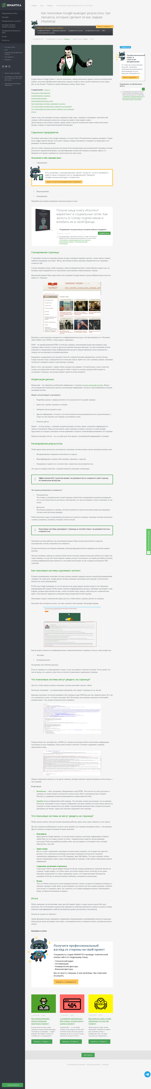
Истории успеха (10, 47)
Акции (4, 36)
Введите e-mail (63, 233)
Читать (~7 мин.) (41, 1041)
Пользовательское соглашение (76, 1064)
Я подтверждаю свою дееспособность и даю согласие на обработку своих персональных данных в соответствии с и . (78, 240)
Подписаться (104, 233)
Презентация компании (12, 73)
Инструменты (9, 57)
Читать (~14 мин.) (99, 1041)
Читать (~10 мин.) (70, 1041)
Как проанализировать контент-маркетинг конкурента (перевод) (40, 1021)
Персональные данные (93, 1064)
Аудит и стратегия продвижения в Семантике (64, 182)
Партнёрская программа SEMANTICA (13, 84)
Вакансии (8, 60)
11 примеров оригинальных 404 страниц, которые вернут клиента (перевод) (72, 1021)
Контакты (88, 1055)
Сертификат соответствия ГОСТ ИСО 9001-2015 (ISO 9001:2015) (13, 78)
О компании (105, 1064)
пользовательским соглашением (131, 99)
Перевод (67, 39)
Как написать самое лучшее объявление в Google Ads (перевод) (100, 1021)
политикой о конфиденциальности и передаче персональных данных (75, 241)
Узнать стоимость (66, 981)
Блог (6, 50)
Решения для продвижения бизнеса (13, 53)
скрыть (47, 90)
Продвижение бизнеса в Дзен (11, 32)
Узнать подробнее (130, 77)
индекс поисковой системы (93, 385)
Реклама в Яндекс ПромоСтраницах (8, 26)
